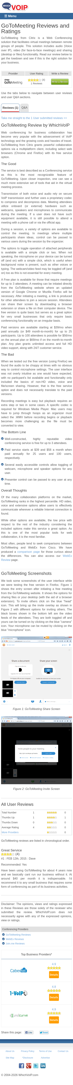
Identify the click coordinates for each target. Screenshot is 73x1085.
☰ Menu (10, 16)
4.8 (54, 986)
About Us (10, 1051)
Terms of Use (45, 1051)
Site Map (10, 1058)
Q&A (24, 107)
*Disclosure (27, 1058)
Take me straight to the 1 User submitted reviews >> (34, 118)
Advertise (45, 1058)
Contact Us (63, 1051)
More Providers (10, 832)
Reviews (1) (10, 107)
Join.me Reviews (15, 943)
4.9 (54, 964)
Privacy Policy (27, 1051)
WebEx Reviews (15, 939)
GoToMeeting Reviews (18, 934)
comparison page (28, 551)
